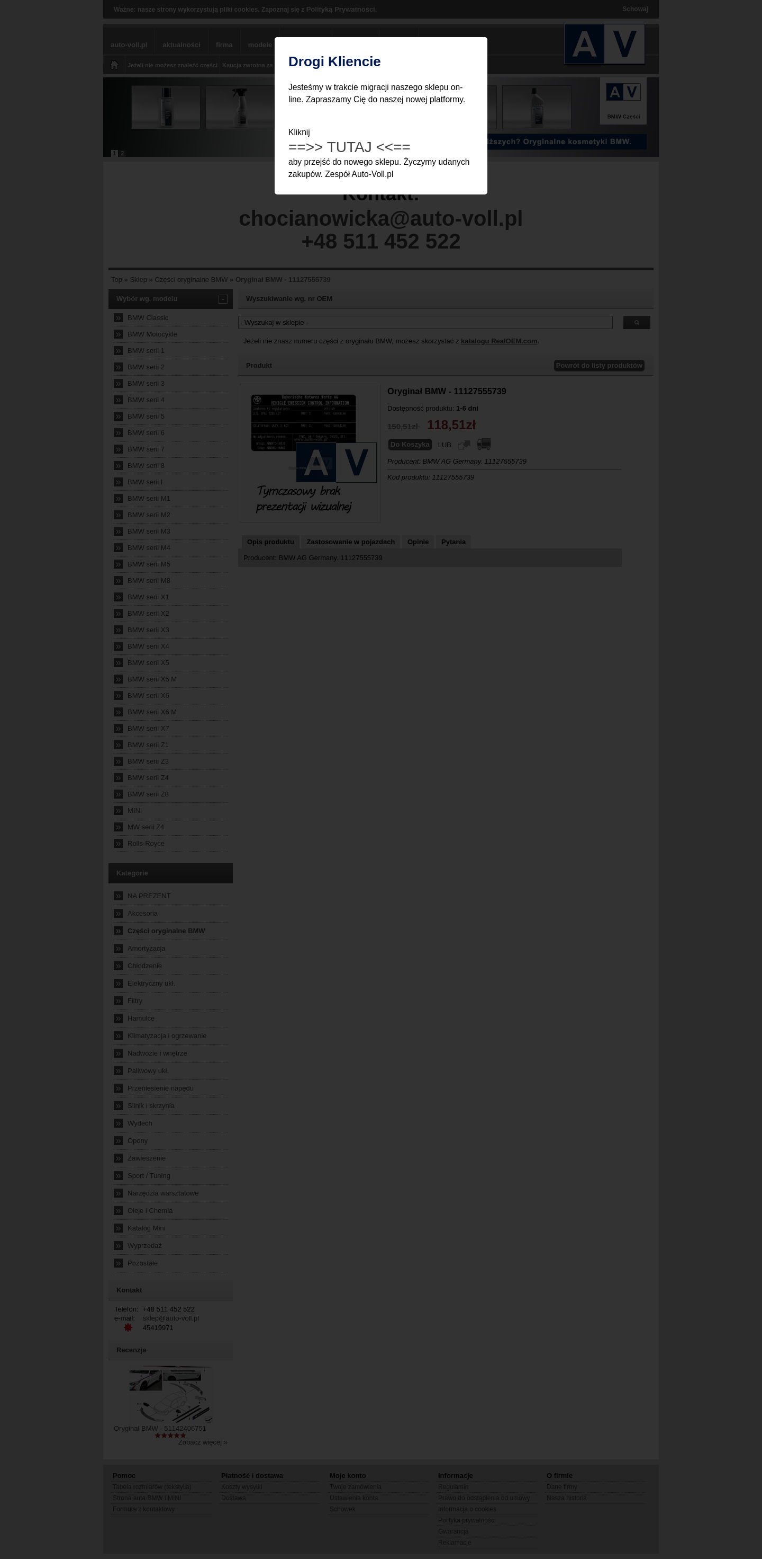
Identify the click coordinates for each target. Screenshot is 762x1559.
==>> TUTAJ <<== (349, 147)
